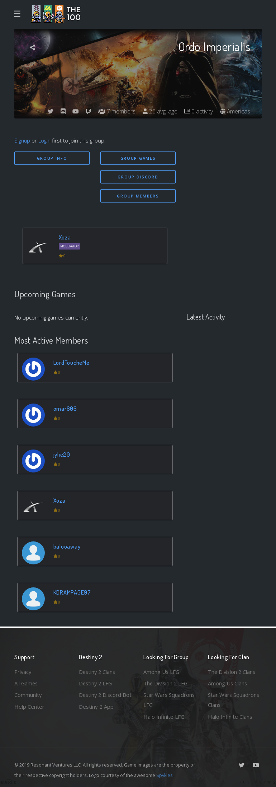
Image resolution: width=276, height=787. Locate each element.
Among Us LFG (161, 671)
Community (28, 694)
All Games (26, 682)
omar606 (65, 408)
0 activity (198, 111)
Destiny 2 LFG (96, 682)
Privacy (23, 671)
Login (45, 140)
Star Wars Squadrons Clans (234, 700)
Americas (235, 111)
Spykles (164, 775)
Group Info (52, 158)
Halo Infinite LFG (164, 716)
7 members (116, 111)
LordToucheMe (71, 362)
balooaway (67, 546)
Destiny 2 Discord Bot (101, 700)
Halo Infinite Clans (230, 716)
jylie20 (61, 454)
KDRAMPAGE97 (72, 592)
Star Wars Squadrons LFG (169, 700)
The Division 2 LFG (166, 682)
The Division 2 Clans (232, 671)
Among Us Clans (228, 682)
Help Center (29, 706)
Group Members (138, 196)
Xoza (65, 237)
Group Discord (138, 177)
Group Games (138, 158)
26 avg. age (159, 111)
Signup (22, 140)
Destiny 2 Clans (98, 671)
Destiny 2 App (96, 716)
